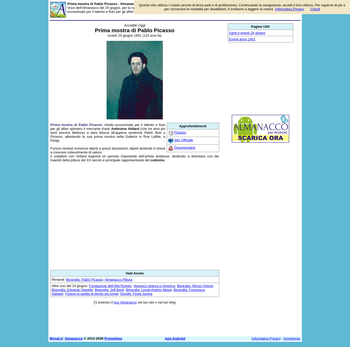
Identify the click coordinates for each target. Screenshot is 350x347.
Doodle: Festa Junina (136, 294)
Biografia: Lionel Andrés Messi (149, 290)
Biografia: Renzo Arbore (195, 286)
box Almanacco (125, 302)
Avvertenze (292, 338)
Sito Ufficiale (183, 140)
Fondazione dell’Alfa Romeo (110, 286)
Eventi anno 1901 (242, 39)
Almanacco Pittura (118, 280)
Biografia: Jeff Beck (109, 290)
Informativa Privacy (266, 338)
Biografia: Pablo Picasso (84, 280)
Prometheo (113, 338)
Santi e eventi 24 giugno (247, 33)
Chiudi (315, 9)
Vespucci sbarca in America (154, 286)
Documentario (185, 148)
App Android (175, 338)
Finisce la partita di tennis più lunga (91, 294)
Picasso (180, 132)
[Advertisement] (135, 216)
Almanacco (74, 338)
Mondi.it (56, 338)
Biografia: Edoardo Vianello (72, 290)
